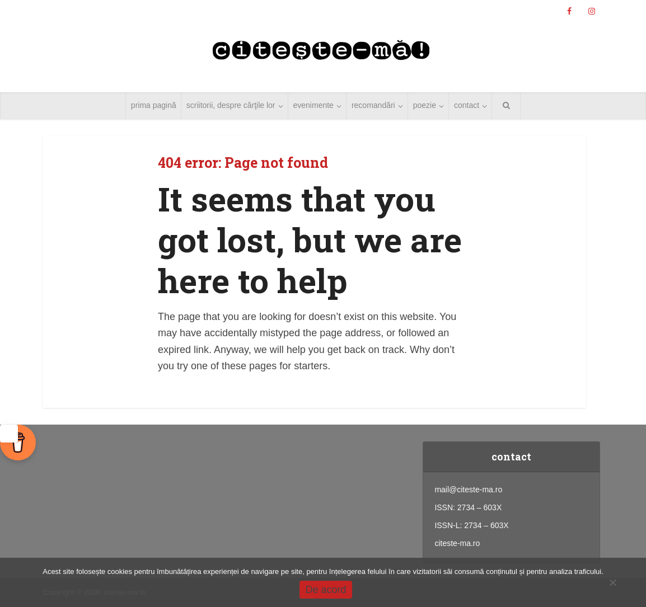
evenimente (313, 105)
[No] (612, 582)
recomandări (373, 105)
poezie (424, 105)
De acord (325, 589)
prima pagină (153, 105)
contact (466, 105)
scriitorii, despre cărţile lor (230, 105)
